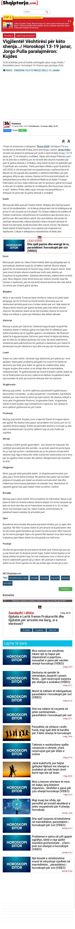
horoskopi (44, 578)
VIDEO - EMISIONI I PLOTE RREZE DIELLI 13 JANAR (33, 70)
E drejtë (26, 630)
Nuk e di (52, 630)
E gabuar (39, 630)
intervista (65, 578)
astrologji (34, 578)
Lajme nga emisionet (25, 36)
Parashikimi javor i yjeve (18, 578)
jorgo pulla (55, 578)
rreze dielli (8, 583)
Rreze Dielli (43, 146)
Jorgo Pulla (64, 149)
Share (7, 130)
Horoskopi (8, 36)
